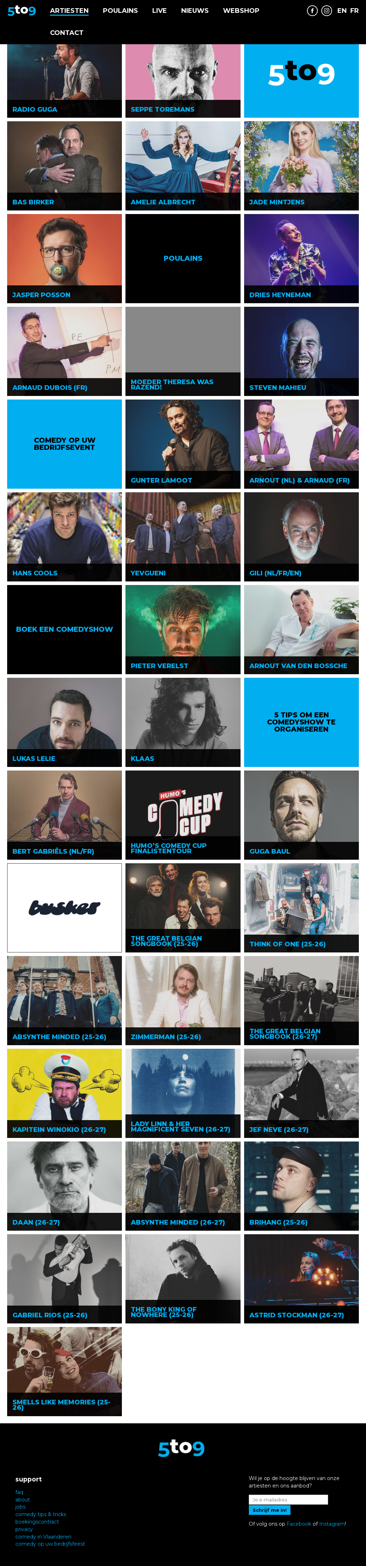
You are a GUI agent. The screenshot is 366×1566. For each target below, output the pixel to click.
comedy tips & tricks (40, 1514)
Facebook (299, 1524)
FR (354, 11)
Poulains (120, 11)
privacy (24, 1529)
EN (342, 11)
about (22, 1499)
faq (19, 1492)
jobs (20, 1507)
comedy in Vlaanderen (43, 1537)
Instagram (332, 1524)
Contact (67, 33)
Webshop (241, 11)
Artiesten (69, 11)
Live (159, 11)
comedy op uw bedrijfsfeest (50, 1544)
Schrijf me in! (270, 1510)
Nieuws (195, 11)
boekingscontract (37, 1522)
